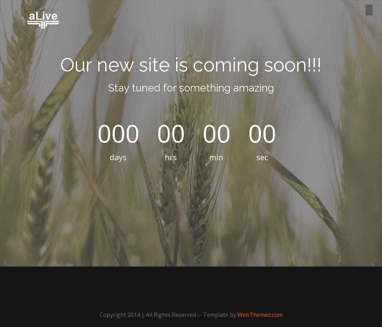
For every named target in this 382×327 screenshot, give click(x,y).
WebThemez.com (260, 315)
